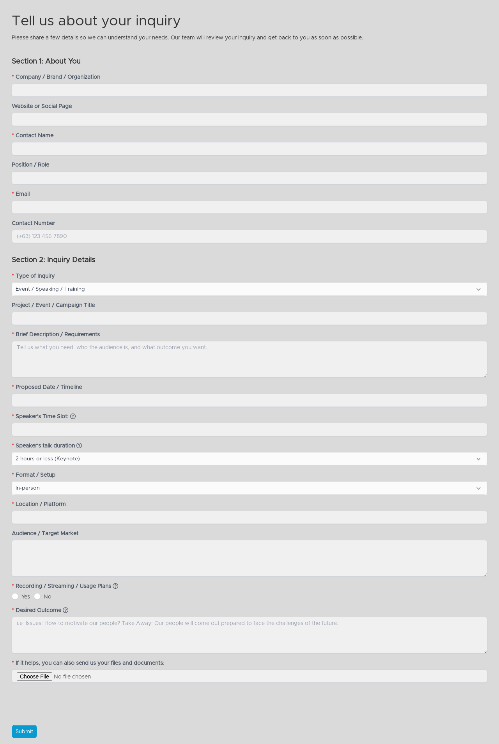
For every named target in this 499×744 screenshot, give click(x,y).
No (47, 597)
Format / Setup (33, 475)
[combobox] (249, 289)
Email (21, 194)
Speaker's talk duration (47, 446)
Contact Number (33, 223)
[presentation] (71, 704)
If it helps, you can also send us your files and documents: (89, 663)
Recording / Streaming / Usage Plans (65, 586)
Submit (24, 731)
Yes (25, 597)
